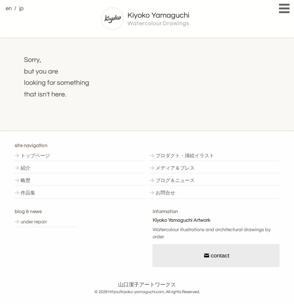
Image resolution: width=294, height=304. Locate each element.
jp (21, 8)
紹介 (25, 168)
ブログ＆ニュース (175, 180)
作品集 (28, 193)
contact (216, 255)
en (9, 8)
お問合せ (165, 193)
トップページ (35, 156)
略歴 (25, 180)
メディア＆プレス (175, 168)
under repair (34, 222)
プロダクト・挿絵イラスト (185, 156)
